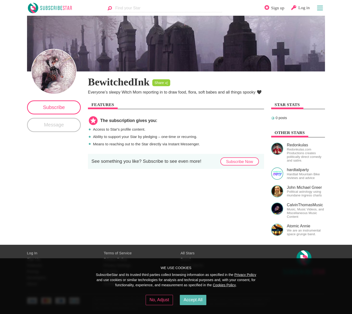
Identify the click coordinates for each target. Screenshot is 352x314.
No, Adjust (159, 299)
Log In (32, 253)
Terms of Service (118, 253)
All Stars (188, 253)
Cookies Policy (224, 285)
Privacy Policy (245, 275)
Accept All (193, 299)
